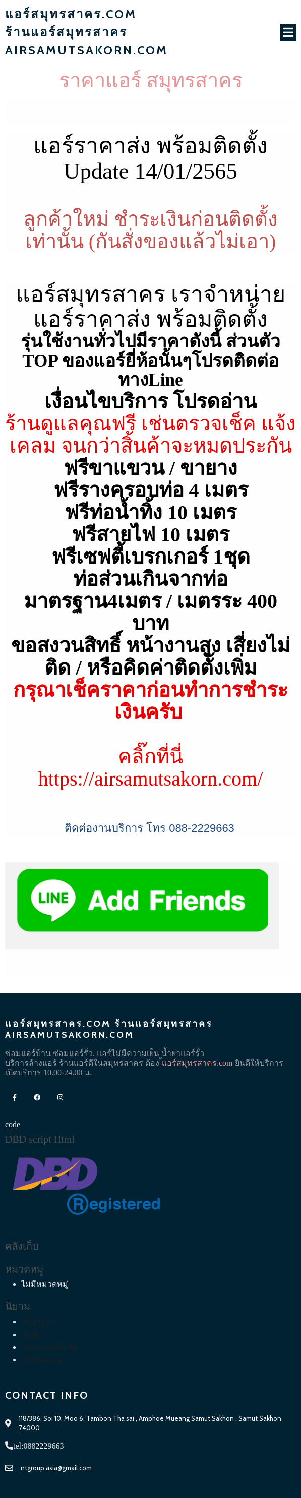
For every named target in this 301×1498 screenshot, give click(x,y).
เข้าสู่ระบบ (37, 1322)
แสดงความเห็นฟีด (49, 1347)
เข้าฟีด (31, 1335)
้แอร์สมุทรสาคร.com (197, 1063)
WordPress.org (42, 1360)
